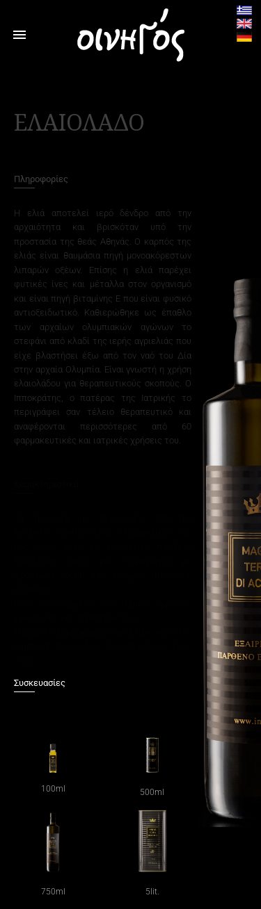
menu (19, 34)
